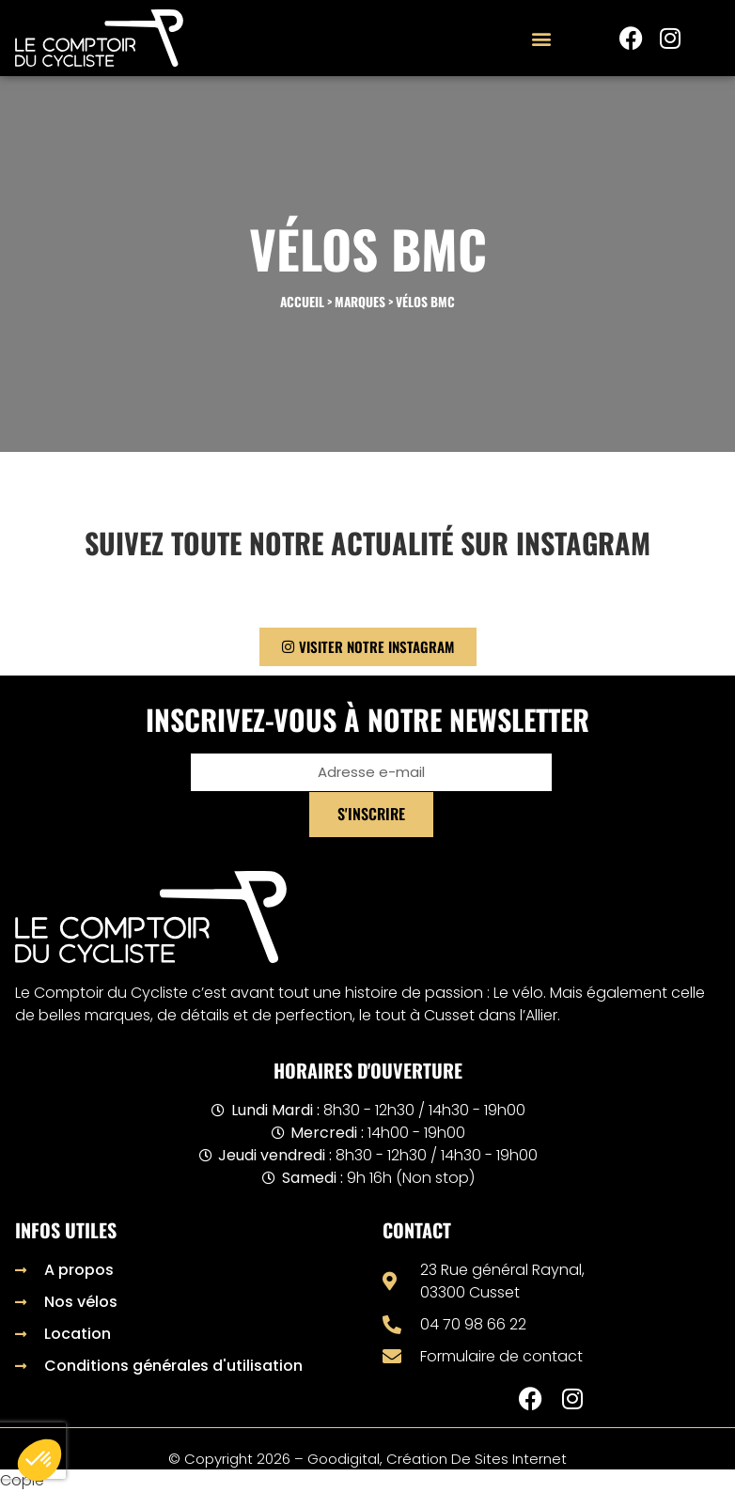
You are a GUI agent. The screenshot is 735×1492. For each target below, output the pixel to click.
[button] (540, 38)
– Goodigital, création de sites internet (428, 1459)
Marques (360, 301)
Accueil (302, 301)
